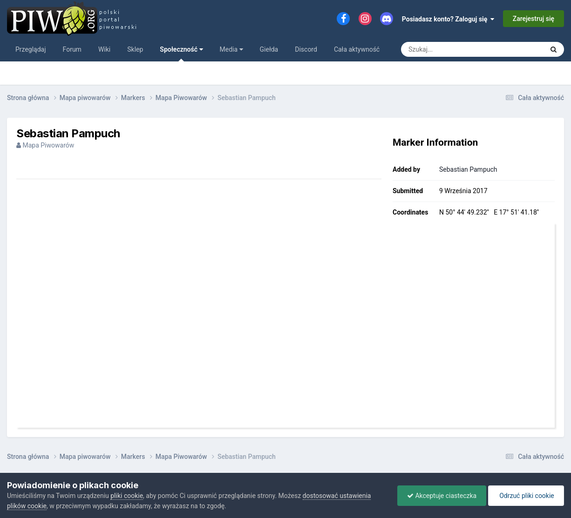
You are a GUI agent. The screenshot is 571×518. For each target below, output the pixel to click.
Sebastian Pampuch (468, 169)
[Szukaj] (463, 49)
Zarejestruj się (533, 18)
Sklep (135, 49)
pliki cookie (126, 495)
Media (231, 49)
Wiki (104, 49)
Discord (306, 49)
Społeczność (181, 53)
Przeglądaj (30, 49)
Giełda (269, 49)
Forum (72, 49)
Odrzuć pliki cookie (526, 495)
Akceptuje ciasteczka (441, 495)
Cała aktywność (357, 49)
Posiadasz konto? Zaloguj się (448, 19)
